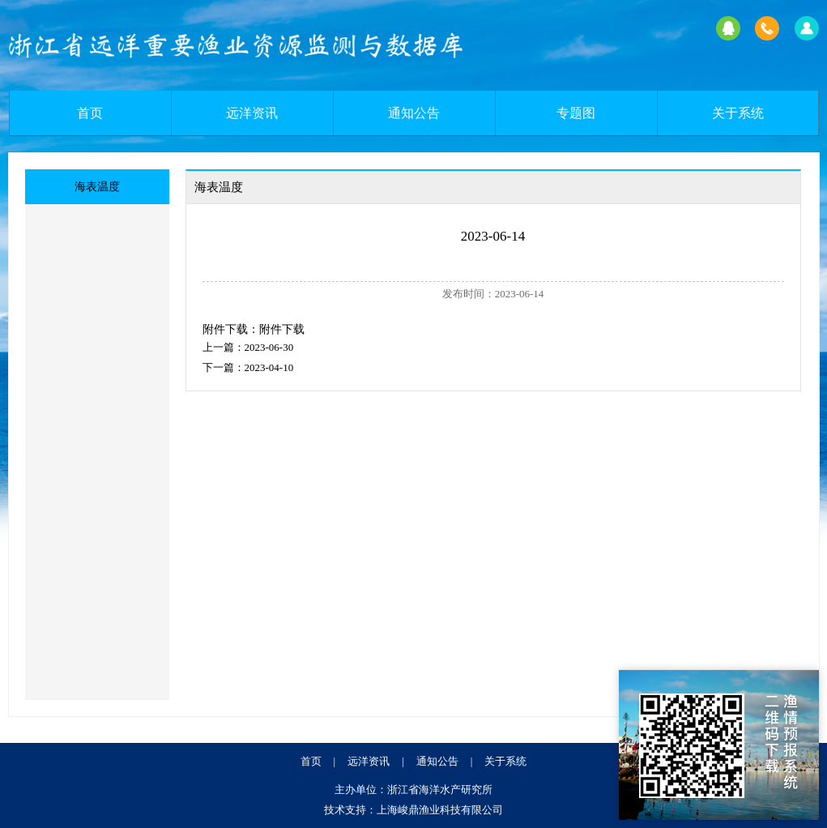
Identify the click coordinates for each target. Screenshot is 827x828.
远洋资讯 (252, 113)
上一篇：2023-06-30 (248, 347)
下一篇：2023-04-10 (248, 367)
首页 (90, 113)
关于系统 (738, 113)
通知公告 (414, 113)
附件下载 (282, 329)
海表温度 (97, 187)
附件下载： (230, 329)
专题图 (575, 113)
